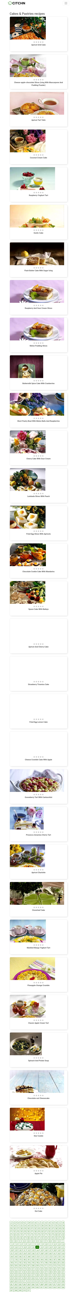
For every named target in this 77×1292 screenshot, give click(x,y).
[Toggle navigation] (66, 3)
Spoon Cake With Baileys (38, 609)
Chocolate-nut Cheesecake (39, 1098)
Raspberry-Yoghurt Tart (38, 195)
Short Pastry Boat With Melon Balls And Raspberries (38, 421)
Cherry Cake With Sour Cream (38, 459)
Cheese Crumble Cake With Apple (38, 760)
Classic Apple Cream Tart (38, 1023)
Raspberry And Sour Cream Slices (38, 308)
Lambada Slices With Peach (38, 496)
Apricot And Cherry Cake (38, 647)
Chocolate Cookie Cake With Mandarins (39, 571)
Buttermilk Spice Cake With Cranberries (38, 383)
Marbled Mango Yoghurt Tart (38, 948)
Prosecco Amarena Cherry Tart (38, 835)
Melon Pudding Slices (38, 346)
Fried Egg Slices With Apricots (38, 534)
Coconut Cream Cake (38, 158)
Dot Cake (38, 1211)
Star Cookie (38, 1136)
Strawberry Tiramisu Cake (38, 684)
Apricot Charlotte (38, 872)
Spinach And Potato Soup (38, 1061)
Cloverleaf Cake (38, 910)
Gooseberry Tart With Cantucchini (38, 797)
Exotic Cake (38, 233)
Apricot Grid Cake (38, 45)
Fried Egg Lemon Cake (38, 722)
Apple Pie (38, 1173)
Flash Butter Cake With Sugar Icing (38, 270)
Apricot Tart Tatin (38, 120)
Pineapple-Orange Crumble (38, 985)
